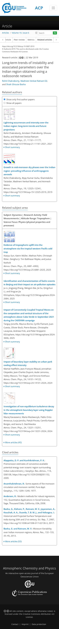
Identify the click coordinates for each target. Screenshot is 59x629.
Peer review (19, 39)
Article (8, 39)
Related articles (44, 39)
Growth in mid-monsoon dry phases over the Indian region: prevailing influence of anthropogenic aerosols (29, 171)
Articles (5, 33)
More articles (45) (13, 442)
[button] (36, 33)
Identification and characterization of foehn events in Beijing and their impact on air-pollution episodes (29, 283)
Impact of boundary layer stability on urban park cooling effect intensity (28, 363)
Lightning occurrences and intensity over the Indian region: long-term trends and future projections (26, 126)
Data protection (39, 624)
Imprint (25, 624)
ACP (39, 8)
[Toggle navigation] (53, 8)
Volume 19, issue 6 (20, 33)
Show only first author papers (19, 99)
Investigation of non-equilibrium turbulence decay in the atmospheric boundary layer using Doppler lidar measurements (29, 410)
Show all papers (12, 103)
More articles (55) (13, 541)
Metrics (31, 39)
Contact (14, 624)
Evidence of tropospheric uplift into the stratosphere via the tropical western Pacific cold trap (28, 248)
